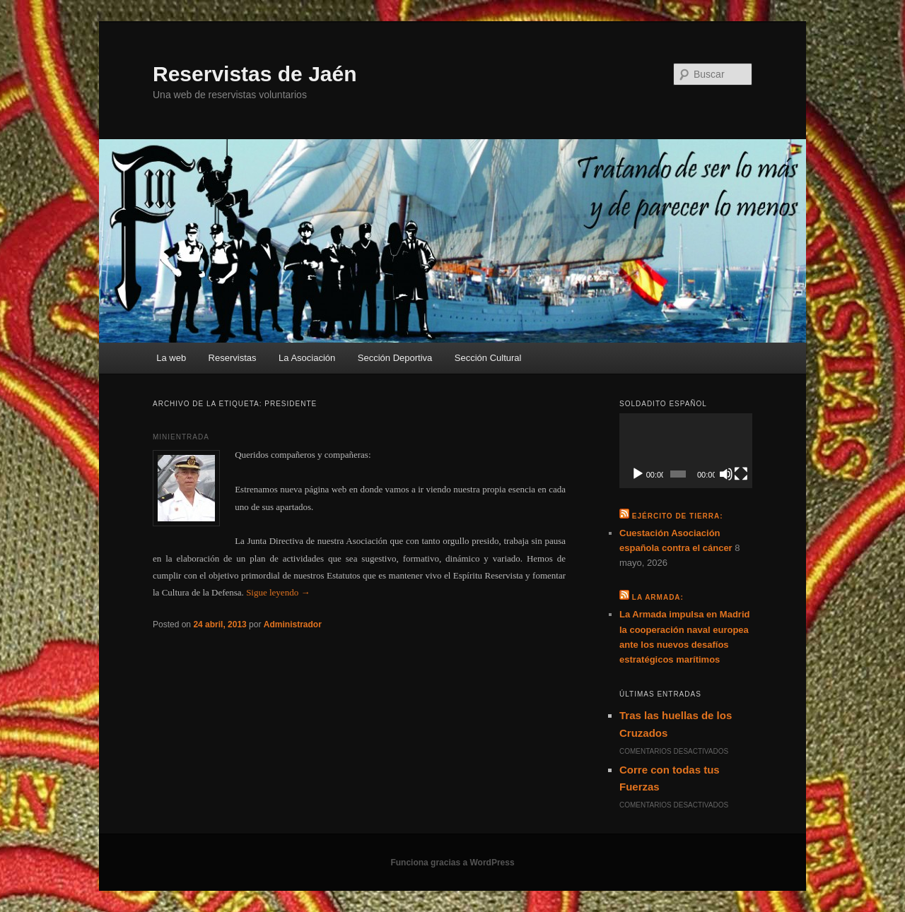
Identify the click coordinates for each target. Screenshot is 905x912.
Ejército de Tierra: (677, 516)
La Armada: (658, 597)
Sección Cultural (488, 358)
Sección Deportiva (395, 358)
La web (171, 358)
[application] (685, 450)
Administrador (293, 624)
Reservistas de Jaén (255, 73)
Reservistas (233, 358)
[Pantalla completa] (741, 474)
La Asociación (307, 358)
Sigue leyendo (278, 592)
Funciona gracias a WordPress (452, 862)
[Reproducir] (638, 474)
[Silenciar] (726, 474)
